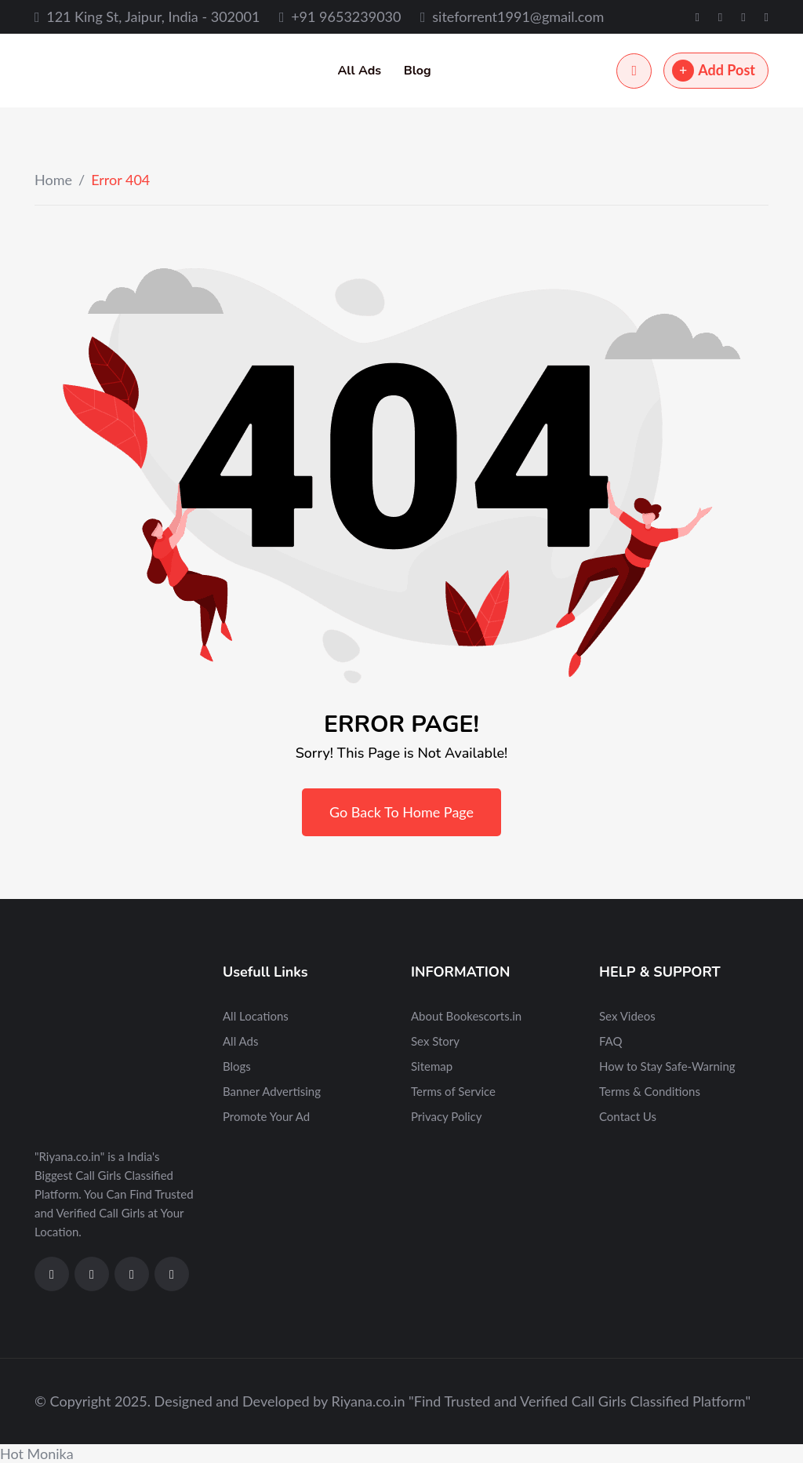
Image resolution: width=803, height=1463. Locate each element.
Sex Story (435, 1041)
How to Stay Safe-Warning (667, 1066)
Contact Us (627, 1116)
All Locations (256, 1016)
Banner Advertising (272, 1091)
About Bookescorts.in (466, 1016)
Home (53, 179)
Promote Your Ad (266, 1116)
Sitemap (431, 1066)
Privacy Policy (446, 1116)
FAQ (611, 1041)
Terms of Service (453, 1091)
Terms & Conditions (649, 1091)
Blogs (237, 1066)
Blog (417, 70)
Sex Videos (627, 1016)
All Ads (359, 70)
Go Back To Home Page (401, 812)
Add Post (713, 71)
